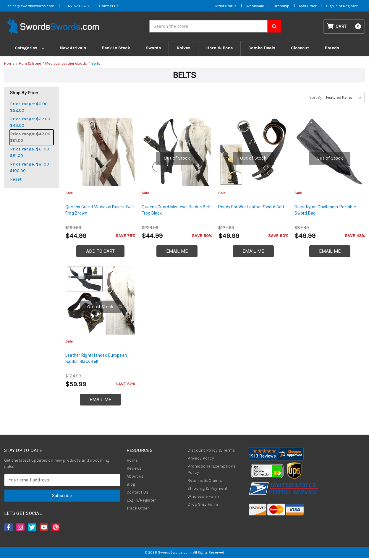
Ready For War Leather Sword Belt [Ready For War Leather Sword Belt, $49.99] (251, 207)
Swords (153, 48)
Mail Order (307, 6)
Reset (16, 179)
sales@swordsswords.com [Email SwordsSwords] (30, 6)
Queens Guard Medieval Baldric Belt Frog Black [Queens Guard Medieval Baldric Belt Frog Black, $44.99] (176, 210)
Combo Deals (261, 48)
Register (350, 6)
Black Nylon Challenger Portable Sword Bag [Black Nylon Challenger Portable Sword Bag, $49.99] (325, 210)
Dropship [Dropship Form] (281, 6)
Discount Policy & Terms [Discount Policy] (211, 450)
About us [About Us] (135, 476)
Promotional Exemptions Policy (211, 469)
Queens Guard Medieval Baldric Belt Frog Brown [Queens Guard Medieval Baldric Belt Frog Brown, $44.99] (99, 210)
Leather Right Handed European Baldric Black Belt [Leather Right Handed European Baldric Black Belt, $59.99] (96, 358)
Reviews (134, 468)
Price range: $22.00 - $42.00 (31, 122)
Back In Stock (116, 48)
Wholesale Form (203, 496)
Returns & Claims (204, 480)
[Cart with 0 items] (344, 26)
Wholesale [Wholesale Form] (255, 6)
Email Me (177, 251)
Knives (183, 48)
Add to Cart (100, 251)
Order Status (226, 6)
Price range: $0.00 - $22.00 (30, 107)
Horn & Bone (219, 48)
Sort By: (316, 97)
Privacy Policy (200, 458)
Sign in (332, 6)
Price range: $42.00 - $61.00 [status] (31, 137)
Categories (29, 48)
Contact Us (137, 492)
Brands (332, 48)
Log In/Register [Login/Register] (141, 500)
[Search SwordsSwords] (274, 26)
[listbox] (345, 97)
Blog (131, 484)
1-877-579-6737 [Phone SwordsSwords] (76, 6)
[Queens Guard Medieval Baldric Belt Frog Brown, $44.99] (100, 152)
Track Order (138, 508)
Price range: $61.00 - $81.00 (31, 152)
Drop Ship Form (202, 504)
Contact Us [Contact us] (109, 6)
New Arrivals (73, 48)
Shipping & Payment (207, 488)
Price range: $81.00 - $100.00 (31, 167)
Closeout (300, 48)
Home (132, 460)
